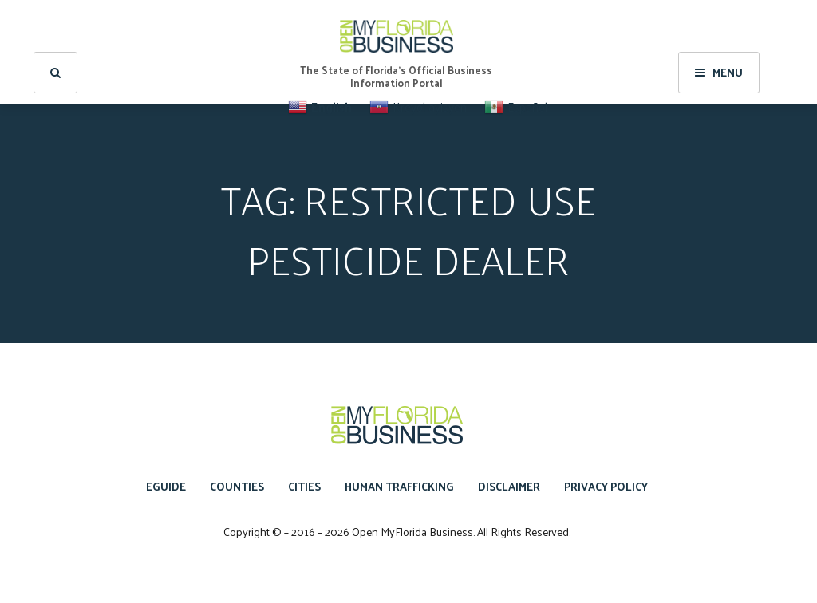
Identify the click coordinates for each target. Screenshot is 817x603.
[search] (55, 52)
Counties (237, 486)
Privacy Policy (606, 486)
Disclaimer (509, 486)
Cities (304, 486)
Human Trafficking (399, 486)
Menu (719, 52)
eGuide (166, 486)
